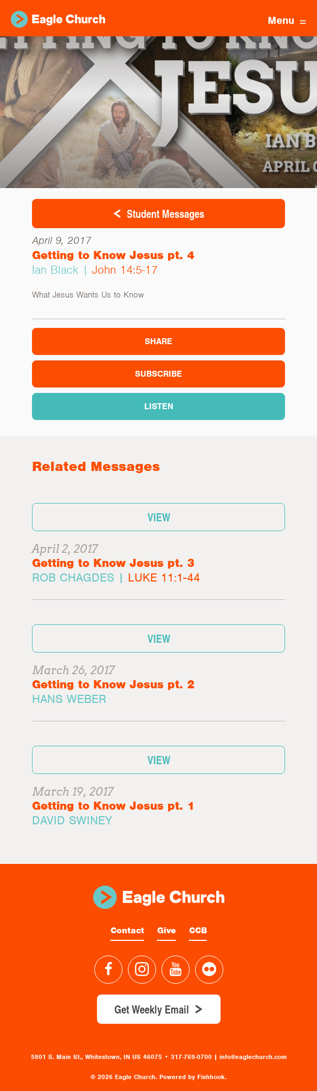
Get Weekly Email (151, 1009)
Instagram (142, 970)
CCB (198, 930)
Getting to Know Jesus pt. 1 (113, 805)
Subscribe (158, 374)
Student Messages (165, 213)
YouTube (175, 970)
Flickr (209, 970)
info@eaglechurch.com (253, 1057)
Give (166, 930)
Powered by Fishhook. (193, 1077)
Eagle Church (58, 19)
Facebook (108, 970)
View (158, 517)
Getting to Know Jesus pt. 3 (113, 563)
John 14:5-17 (125, 269)
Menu (287, 20)
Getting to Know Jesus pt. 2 (113, 684)
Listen (158, 406)
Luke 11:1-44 (164, 577)
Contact (127, 930)
